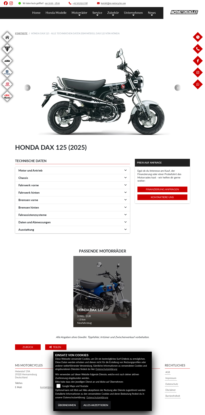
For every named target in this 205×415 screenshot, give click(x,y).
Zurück (28, 346)
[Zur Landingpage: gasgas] (7, 89)
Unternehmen (133, 12)
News (152, 12)
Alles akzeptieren (95, 405)
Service (97, 12)
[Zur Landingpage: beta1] (7, 101)
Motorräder (79, 12)
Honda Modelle (56, 12)
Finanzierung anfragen (162, 189)
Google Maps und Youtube (75, 386)
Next (178, 87)
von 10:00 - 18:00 (52, 3)
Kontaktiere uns (162, 197)
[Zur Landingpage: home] (7, 42)
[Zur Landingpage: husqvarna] (7, 78)
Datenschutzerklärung (106, 369)
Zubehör (113, 12)
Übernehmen (67, 405)
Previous (27, 87)
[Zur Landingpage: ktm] (7, 66)
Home (36, 12)
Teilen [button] (56, 346)
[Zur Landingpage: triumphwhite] (7, 54)
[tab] (72, 170)
